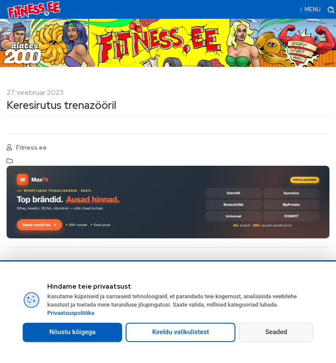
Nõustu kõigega (72, 332)
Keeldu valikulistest (180, 332)
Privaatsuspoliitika (70, 313)
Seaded (276, 332)
